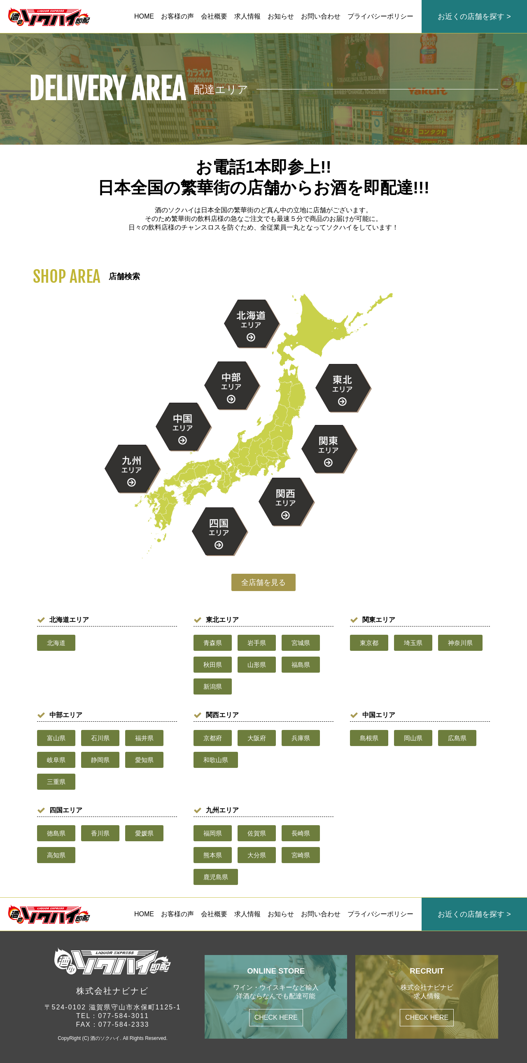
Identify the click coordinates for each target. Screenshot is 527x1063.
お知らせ (281, 16)
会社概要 (214, 16)
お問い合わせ (320, 16)
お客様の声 (177, 16)
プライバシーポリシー (380, 16)
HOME (144, 16)
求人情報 (247, 16)
